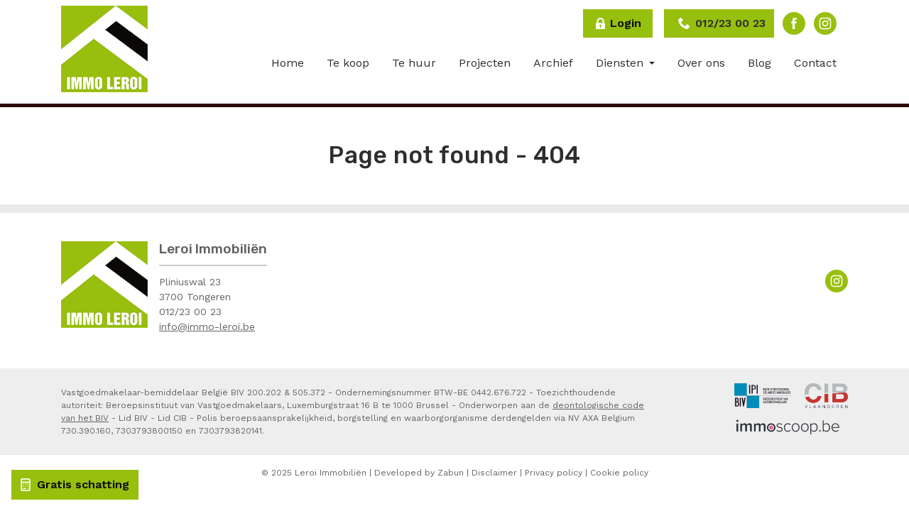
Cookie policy (619, 473)
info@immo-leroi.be (207, 326)
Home (287, 63)
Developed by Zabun (419, 473)
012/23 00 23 (190, 311)
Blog (759, 63)
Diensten (621, 63)
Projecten (485, 63)
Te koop (348, 63)
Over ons (701, 63)
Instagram (825, 23)
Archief (553, 63)
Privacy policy (553, 473)
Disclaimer (494, 473)
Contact (815, 63)
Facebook (794, 23)
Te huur (414, 63)
